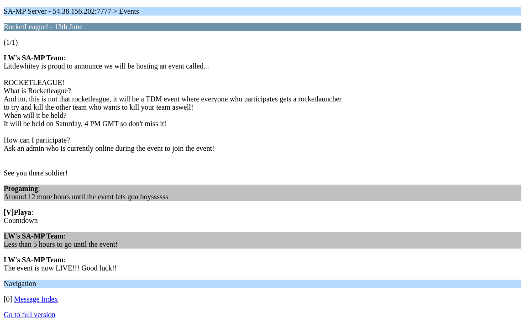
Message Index (36, 299)
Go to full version (29, 314)
